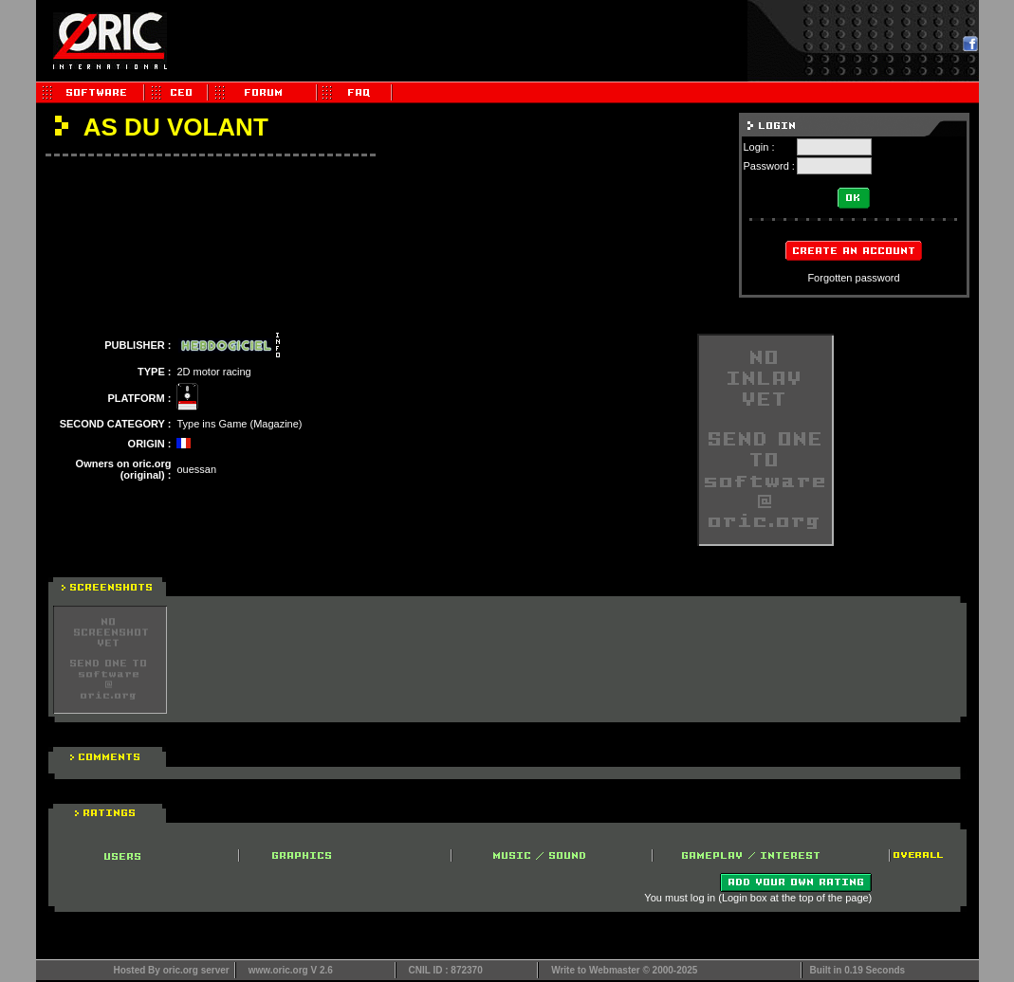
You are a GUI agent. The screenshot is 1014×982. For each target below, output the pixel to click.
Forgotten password (853, 277)
